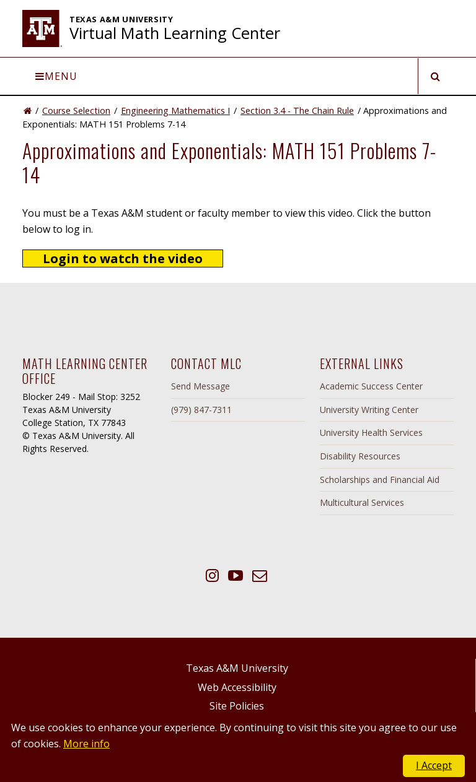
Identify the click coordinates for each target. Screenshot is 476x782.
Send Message (200, 386)
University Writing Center (369, 409)
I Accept (434, 765)
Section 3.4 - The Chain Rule (297, 110)
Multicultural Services (362, 502)
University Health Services (371, 432)
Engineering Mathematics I (175, 110)
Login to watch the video (123, 258)
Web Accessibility (237, 687)
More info (86, 743)
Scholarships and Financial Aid (379, 479)
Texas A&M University (237, 668)
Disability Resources (360, 456)
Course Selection (76, 110)
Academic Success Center (371, 386)
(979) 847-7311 (201, 409)
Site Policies (236, 706)
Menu (56, 76)
